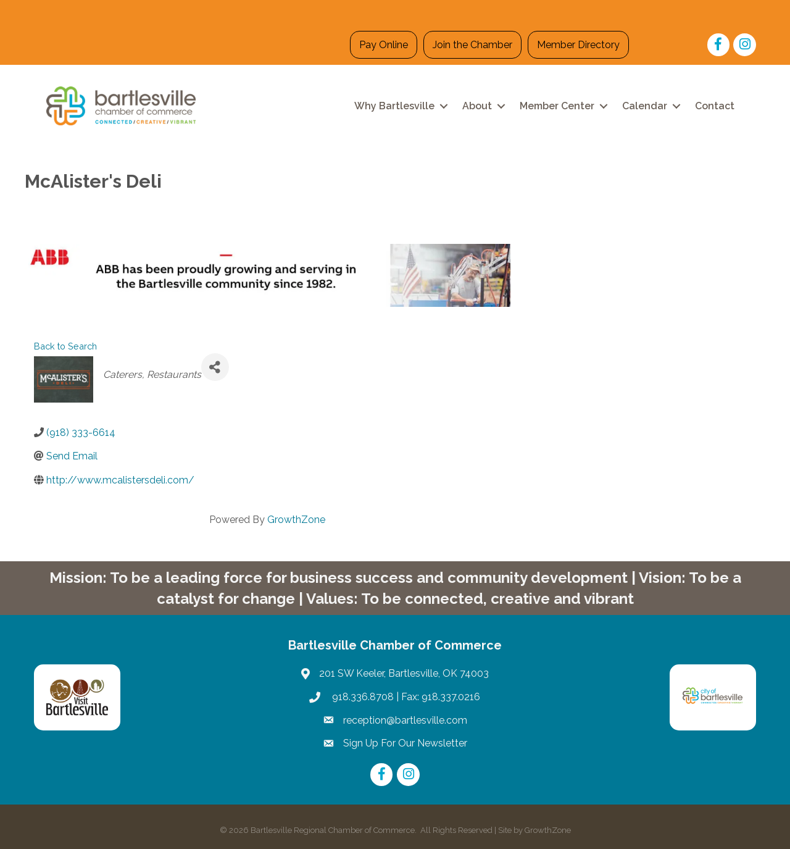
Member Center (557, 106)
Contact (714, 106)
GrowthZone (296, 519)
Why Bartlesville (394, 106)
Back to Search (65, 346)
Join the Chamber (472, 45)
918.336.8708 (362, 697)
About (477, 106)
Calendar (644, 106)
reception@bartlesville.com (405, 720)
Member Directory (578, 45)
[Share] (215, 367)
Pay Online (383, 45)
